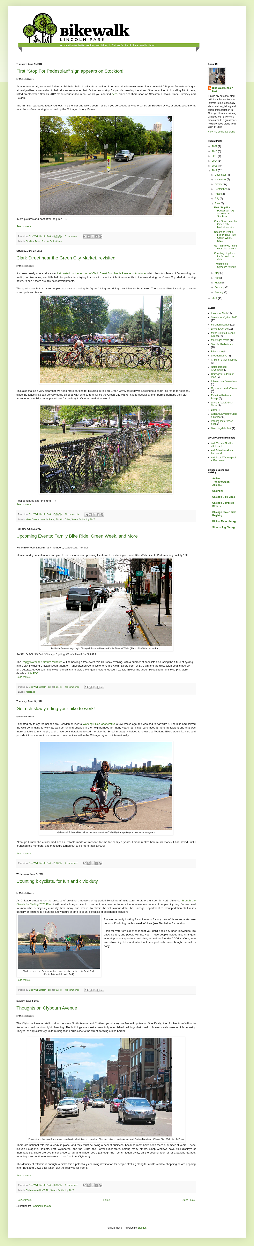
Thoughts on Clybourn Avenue (46, 1008)
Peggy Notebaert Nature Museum (42, 662)
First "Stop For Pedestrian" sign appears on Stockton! (70, 71)
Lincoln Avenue (219, 328)
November (221, 179)
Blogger (141, 1227)
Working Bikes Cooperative (99, 723)
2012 (215, 170)
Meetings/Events (220, 340)
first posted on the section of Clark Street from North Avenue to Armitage (101, 273)
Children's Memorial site (224, 359)
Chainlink (217, 491)
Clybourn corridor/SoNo (37, 1190)
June (218, 203)
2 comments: (72, 863)
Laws (214, 409)
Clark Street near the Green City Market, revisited (65, 257)
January (219, 292)
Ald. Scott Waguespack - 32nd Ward (224, 459)
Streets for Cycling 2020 (83, 519)
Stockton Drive (33, 241)
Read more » (23, 226)
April (217, 277)
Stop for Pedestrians (52, 241)
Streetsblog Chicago (224, 527)
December (221, 174)
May (217, 273)
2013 (215, 165)
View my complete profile (221, 131)
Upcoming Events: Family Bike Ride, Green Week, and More (77, 536)
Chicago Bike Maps (223, 497)
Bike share (217, 351)
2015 (215, 156)
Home (106, 1200)
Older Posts (188, 1200)
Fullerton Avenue (220, 324)
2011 (215, 298)
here (114, 94)
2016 (215, 151)
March (218, 282)
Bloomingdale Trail (221, 428)
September (221, 189)
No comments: (72, 514)
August (219, 193)
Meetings (30, 692)
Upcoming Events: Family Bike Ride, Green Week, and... (225, 236)
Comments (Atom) (41, 1206)
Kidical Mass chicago (224, 521)
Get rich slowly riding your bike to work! (55, 708)
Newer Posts (24, 1200)
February (220, 287)
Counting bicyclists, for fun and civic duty (57, 881)
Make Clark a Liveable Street (40, 519)
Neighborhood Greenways (218, 368)
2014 (215, 160)
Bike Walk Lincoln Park (222, 90)
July (217, 198)
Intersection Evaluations (224, 381)
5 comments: (72, 236)
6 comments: (72, 1185)
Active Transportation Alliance (221, 482)
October (219, 184)
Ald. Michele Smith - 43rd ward (222, 445)
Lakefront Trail (219, 313)
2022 (215, 146)
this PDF (33, 673)
